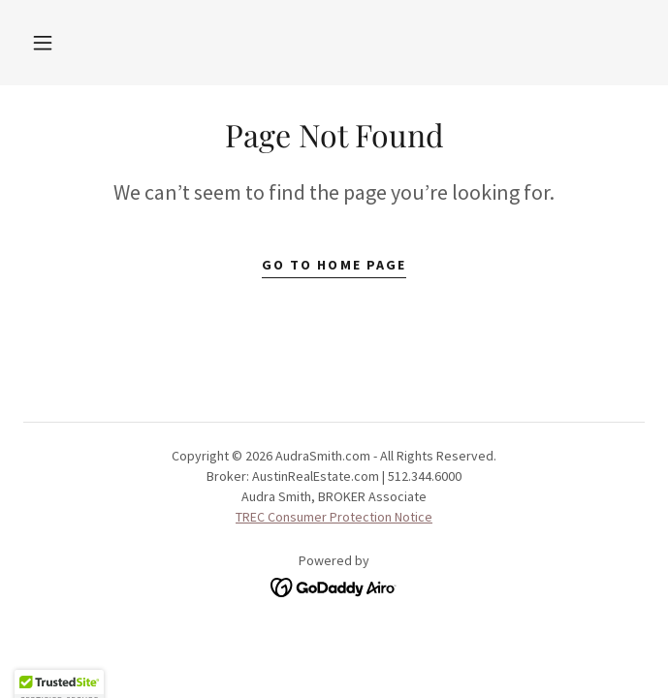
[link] (334, 584)
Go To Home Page (333, 264)
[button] (42, 42)
